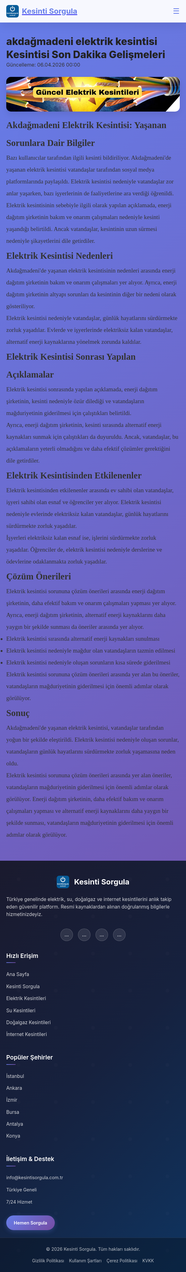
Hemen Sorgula (30, 1222)
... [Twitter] (84, 934)
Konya (13, 1136)
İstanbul (15, 1076)
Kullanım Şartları (85, 1260)
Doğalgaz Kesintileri (28, 1022)
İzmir (11, 1100)
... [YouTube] (119, 934)
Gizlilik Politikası (48, 1260)
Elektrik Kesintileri (26, 998)
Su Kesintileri (20, 1011)
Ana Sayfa (17, 974)
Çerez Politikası (121, 1260)
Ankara (14, 1088)
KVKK (148, 1260)
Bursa (12, 1112)
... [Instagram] (102, 934)
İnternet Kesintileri (26, 1034)
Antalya (14, 1124)
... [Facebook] (67, 934)
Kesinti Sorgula (23, 986)
